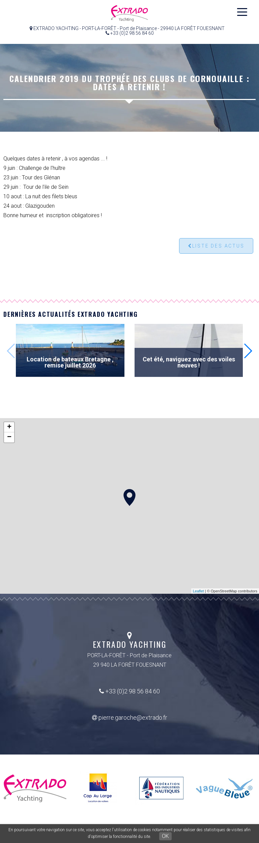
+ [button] (9, 427)
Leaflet (198, 591)
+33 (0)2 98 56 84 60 (129, 691)
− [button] (9, 437)
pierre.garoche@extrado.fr (129, 717)
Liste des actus (216, 246)
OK (165, 836)
